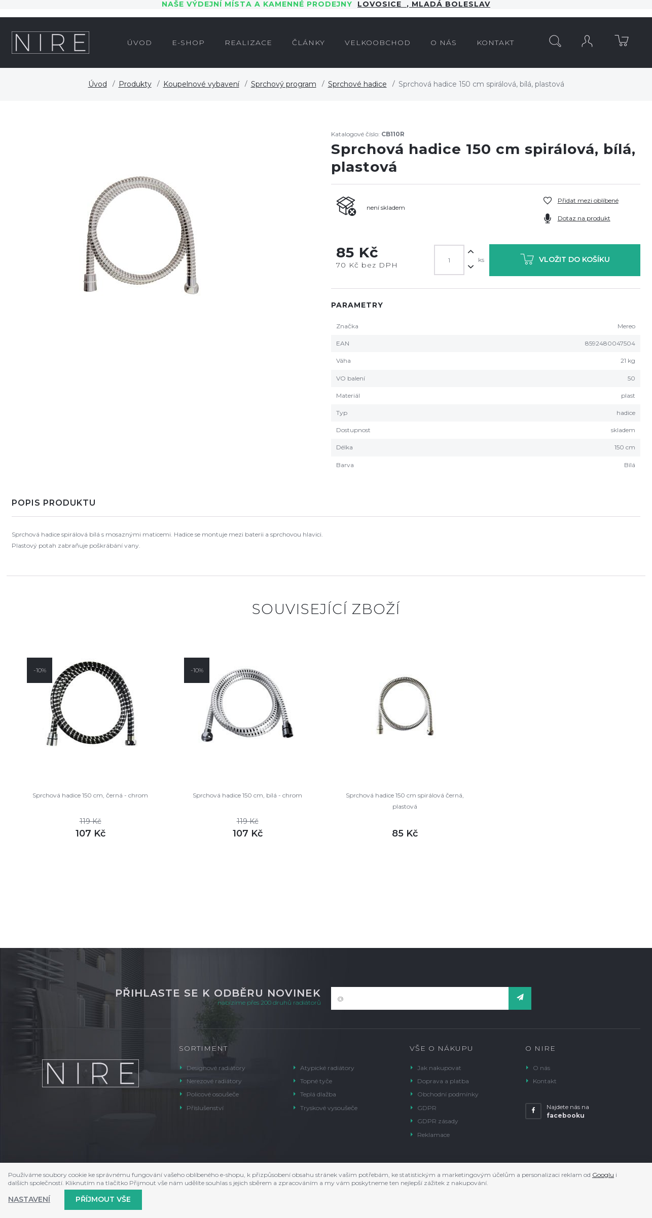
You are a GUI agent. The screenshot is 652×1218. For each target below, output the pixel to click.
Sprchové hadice (357, 84)
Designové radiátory (216, 1068)
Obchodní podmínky (448, 1094)
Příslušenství (205, 1108)
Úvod (97, 84)
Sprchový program (283, 84)
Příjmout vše (103, 1199)
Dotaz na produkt (584, 218)
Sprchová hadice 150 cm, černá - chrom (90, 795)
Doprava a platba (443, 1081)
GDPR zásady (437, 1121)
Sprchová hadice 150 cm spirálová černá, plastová (405, 800)
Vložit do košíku (565, 261)
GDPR (427, 1108)
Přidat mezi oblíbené (588, 200)
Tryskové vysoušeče (328, 1108)
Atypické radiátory (327, 1068)
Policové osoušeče (213, 1094)
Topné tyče (316, 1081)
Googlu (603, 1174)
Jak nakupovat (439, 1068)
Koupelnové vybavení (201, 84)
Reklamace (433, 1134)
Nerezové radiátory (214, 1081)
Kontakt (545, 1081)
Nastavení (29, 1199)
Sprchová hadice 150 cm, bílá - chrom (247, 795)
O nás (541, 1068)
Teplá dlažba (318, 1094)
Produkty (135, 84)
